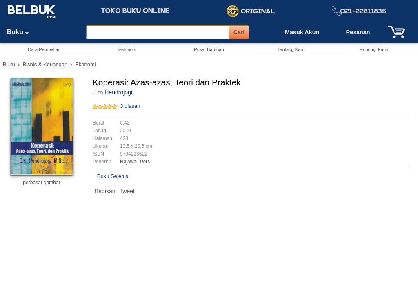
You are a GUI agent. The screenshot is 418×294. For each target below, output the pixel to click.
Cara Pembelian (44, 49)
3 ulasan (130, 106)
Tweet (127, 191)
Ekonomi (85, 64)
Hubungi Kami (374, 49)
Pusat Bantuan (209, 49)
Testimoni (126, 49)
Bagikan (105, 191)
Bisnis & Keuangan (44, 64)
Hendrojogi (118, 92)
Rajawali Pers (135, 162)
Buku (21, 32)
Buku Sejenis (112, 176)
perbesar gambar (41, 182)
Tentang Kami (291, 49)
